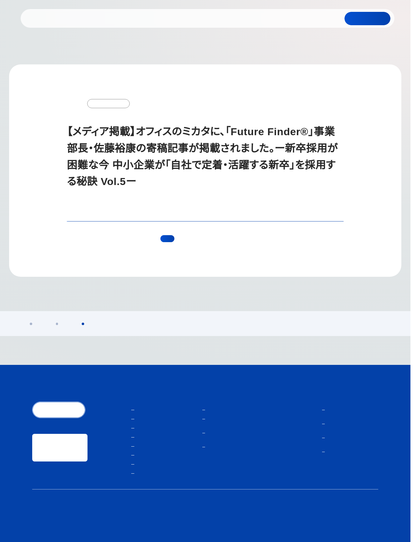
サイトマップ (366, 516)
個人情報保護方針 (265, 516)
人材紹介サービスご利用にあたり (318, 516)
